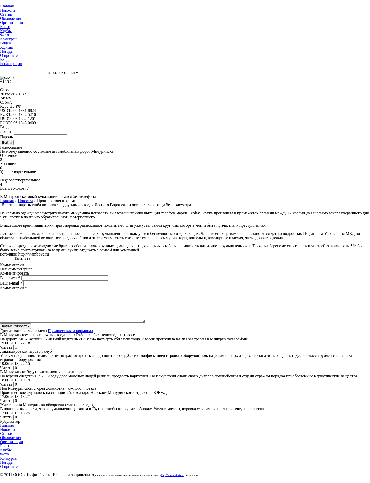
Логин (5, 131)
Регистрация (11, 63)
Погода (6, 51)
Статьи (6, 14)
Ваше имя (10, 278)
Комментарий (13, 288)
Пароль (6, 137)
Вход (4, 59)
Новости (7, 10)
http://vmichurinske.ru (172, 481)
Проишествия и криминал (70, 337)
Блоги (5, 26)
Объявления (10, 18)
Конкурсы (8, 39)
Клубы (6, 31)
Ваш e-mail (11, 283)
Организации (11, 22)
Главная (7, 6)
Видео (5, 43)
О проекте (9, 55)
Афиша (6, 47)
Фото (4, 35)
